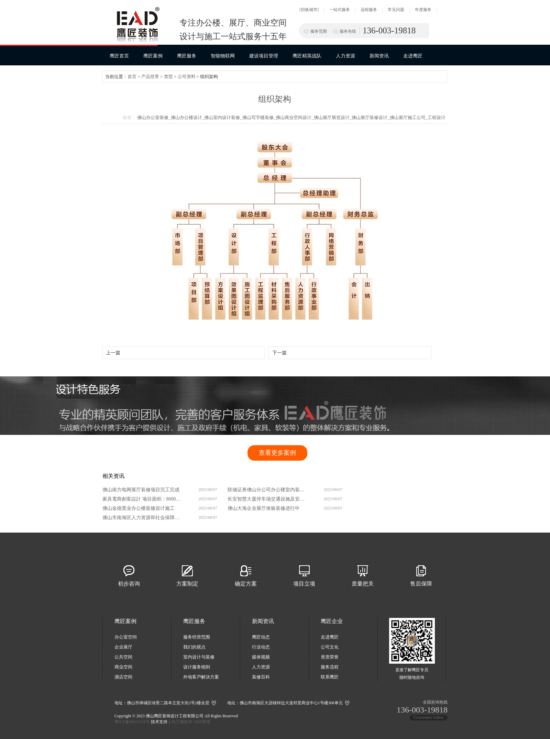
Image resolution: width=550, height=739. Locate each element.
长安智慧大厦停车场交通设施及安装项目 (268, 499)
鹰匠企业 (332, 621)
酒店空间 (123, 676)
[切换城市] (309, 9)
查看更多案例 (277, 452)
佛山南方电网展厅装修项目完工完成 (140, 489)
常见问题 (396, 9)
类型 (168, 76)
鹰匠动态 (261, 637)
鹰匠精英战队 (307, 55)
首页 (132, 76)
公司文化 (330, 647)
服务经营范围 (196, 637)
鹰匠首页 (119, 55)
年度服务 (423, 9)
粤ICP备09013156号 (132, 721)
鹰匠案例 (153, 55)
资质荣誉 (330, 657)
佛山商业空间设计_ (295, 117)
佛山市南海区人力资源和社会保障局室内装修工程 (142, 517)
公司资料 (187, 76)
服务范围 (318, 31)
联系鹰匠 (330, 676)
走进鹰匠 (412, 55)
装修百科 (261, 676)
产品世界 (150, 76)
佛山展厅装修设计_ (371, 117)
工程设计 (437, 117)
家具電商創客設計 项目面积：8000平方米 (142, 499)
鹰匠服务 (186, 55)
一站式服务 (339, 9)
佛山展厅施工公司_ (409, 117)
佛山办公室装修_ (154, 117)
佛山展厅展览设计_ (333, 117)
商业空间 (123, 667)
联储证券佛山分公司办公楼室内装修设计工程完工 (268, 489)
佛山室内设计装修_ (223, 117)
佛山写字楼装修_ (259, 117)
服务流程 (330, 667)
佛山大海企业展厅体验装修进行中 (264, 508)
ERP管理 (202, 721)
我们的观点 (194, 647)
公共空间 (123, 657)
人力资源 (345, 55)
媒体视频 (261, 657)
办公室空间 (125, 637)
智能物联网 (223, 55)
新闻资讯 (379, 55)
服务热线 (348, 31)
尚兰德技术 (182, 721)
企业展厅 (123, 647)
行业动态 (261, 647)
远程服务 (369, 9)
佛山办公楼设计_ (188, 117)
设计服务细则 (196, 667)
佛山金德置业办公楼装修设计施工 (138, 508)
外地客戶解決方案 (201, 676)
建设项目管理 (263, 55)
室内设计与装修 (198, 657)
